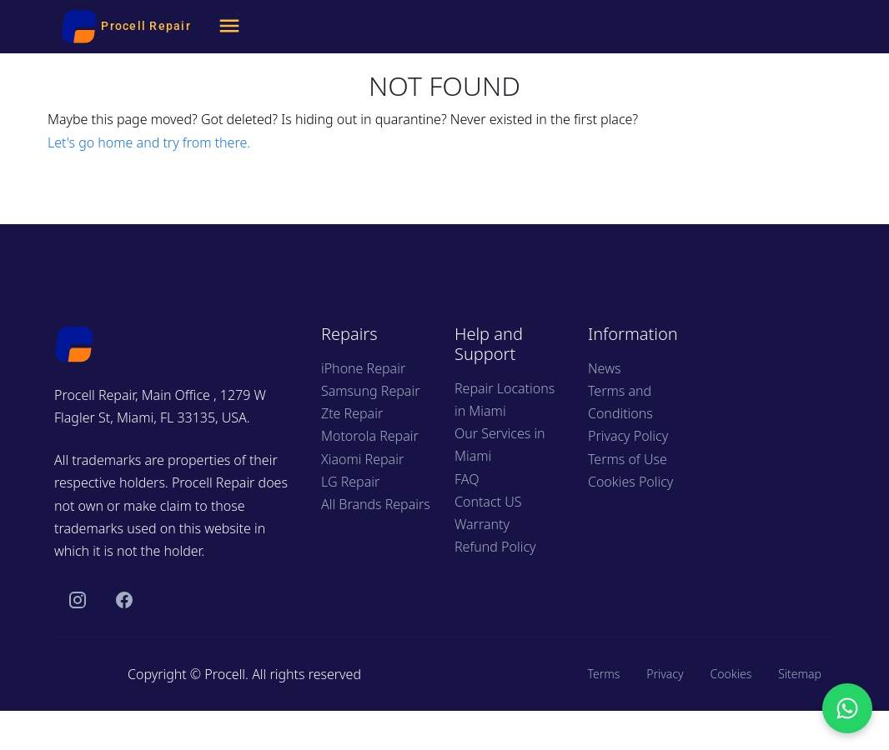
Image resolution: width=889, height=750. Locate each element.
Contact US (488, 501)
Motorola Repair (370, 436)
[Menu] (229, 26)
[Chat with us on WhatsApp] (847, 708)
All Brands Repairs (375, 504)
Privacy (664, 674)
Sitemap (799, 674)
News (604, 368)
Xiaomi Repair (362, 459)
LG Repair (350, 481)
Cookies (731, 674)
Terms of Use (627, 459)
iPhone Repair (363, 368)
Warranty (482, 524)
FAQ (467, 479)
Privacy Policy (628, 436)
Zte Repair (352, 413)
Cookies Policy (630, 481)
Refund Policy (495, 547)
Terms (603, 674)
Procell (224, 674)
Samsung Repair (370, 391)
